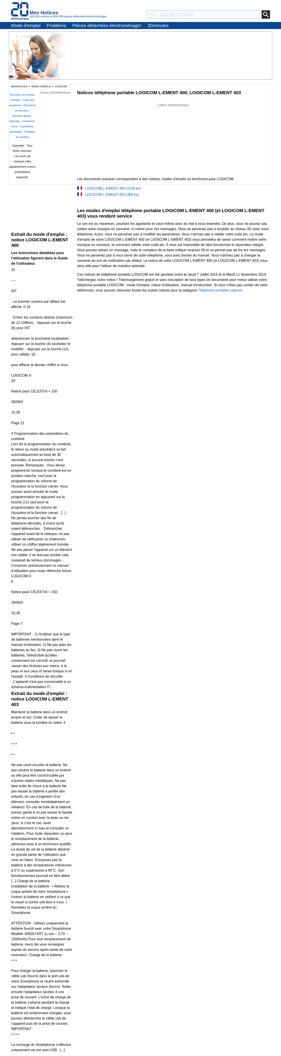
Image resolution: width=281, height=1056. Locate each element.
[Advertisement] (173, 138)
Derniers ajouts (21, 115)
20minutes (158, 25)
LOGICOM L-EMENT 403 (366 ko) (112, 194)
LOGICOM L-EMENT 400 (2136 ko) (113, 188)
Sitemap (14, 121)
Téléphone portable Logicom (220, 290)
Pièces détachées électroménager (106, 25)
